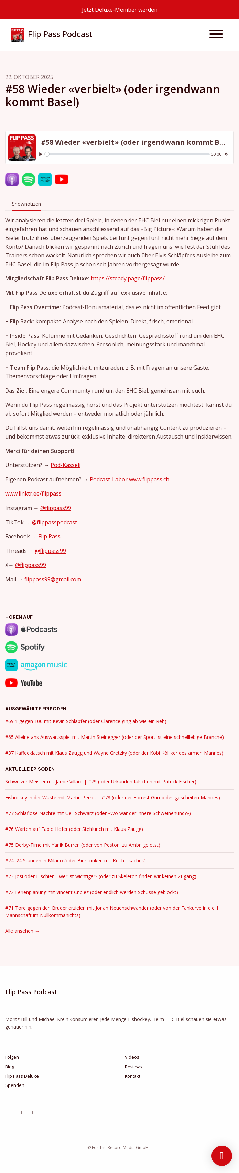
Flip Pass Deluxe (22, 1076)
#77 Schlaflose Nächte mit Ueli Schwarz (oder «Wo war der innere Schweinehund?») (98, 813)
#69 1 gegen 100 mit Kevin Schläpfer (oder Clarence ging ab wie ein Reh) (85, 721)
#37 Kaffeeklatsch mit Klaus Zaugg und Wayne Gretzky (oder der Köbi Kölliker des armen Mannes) (114, 753)
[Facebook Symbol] (21, 1112)
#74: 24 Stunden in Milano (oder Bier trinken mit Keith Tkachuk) (75, 860)
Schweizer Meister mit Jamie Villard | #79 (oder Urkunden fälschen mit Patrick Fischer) (100, 781)
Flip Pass (49, 536)
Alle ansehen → (22, 931)
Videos (132, 1057)
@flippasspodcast (54, 522)
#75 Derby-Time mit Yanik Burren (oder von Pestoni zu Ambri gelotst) (82, 844)
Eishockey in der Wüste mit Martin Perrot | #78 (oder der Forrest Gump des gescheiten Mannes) (112, 797)
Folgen (12, 1057)
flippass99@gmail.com (52, 579)
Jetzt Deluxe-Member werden (119, 9)
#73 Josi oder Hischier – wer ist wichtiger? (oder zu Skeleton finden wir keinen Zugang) (100, 876)
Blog (9, 1067)
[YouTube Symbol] (33, 1112)
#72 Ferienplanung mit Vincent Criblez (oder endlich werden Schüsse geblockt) (91, 892)
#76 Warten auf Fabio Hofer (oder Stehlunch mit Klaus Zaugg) (74, 829)
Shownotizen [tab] (26, 203)
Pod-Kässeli (65, 465)
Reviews (133, 1067)
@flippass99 (55, 508)
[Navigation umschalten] (216, 35)
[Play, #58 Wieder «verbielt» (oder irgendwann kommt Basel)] (40, 154)
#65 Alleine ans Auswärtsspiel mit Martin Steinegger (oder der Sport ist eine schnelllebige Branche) (114, 737)
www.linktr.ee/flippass (33, 493)
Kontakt (132, 1076)
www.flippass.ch (149, 479)
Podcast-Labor (109, 479)
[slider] (127, 154)
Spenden (14, 1085)
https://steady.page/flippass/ (128, 278)
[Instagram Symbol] (8, 1112)
